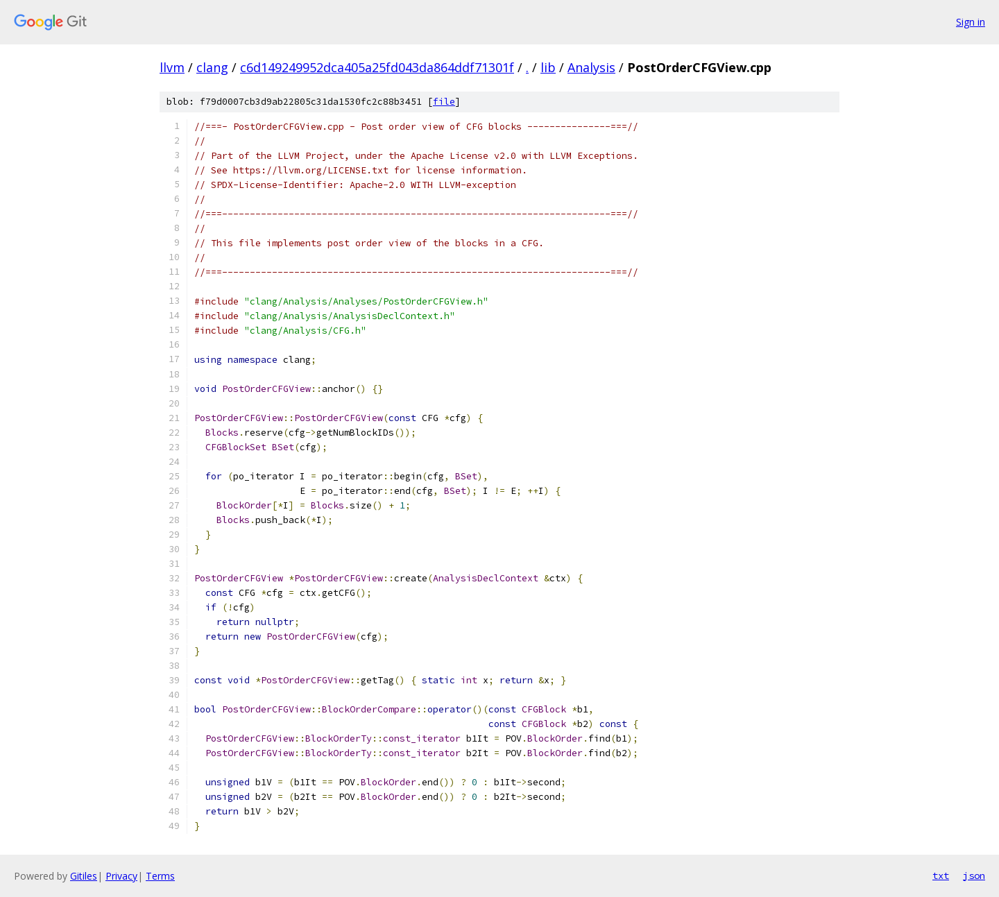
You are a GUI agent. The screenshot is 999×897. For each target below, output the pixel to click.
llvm (172, 67)
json (974, 875)
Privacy (121, 875)
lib (548, 67)
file (444, 102)
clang (212, 67)
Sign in (970, 21)
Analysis (591, 67)
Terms (160, 875)
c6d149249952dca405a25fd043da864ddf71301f (377, 67)
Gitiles (83, 875)
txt (940, 875)
